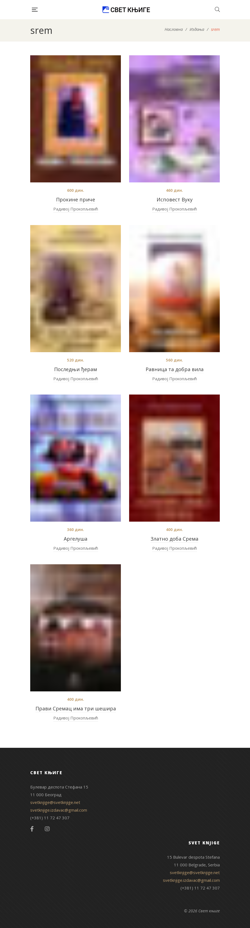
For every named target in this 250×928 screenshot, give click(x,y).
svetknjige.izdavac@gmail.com (58, 810)
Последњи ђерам (75, 369)
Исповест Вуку (175, 199)
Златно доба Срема (174, 538)
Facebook (32, 829)
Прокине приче (75, 199)
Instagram (47, 829)
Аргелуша (75, 538)
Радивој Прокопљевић (75, 209)
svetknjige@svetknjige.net (55, 802)
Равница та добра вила (175, 369)
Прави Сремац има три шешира (75, 708)
